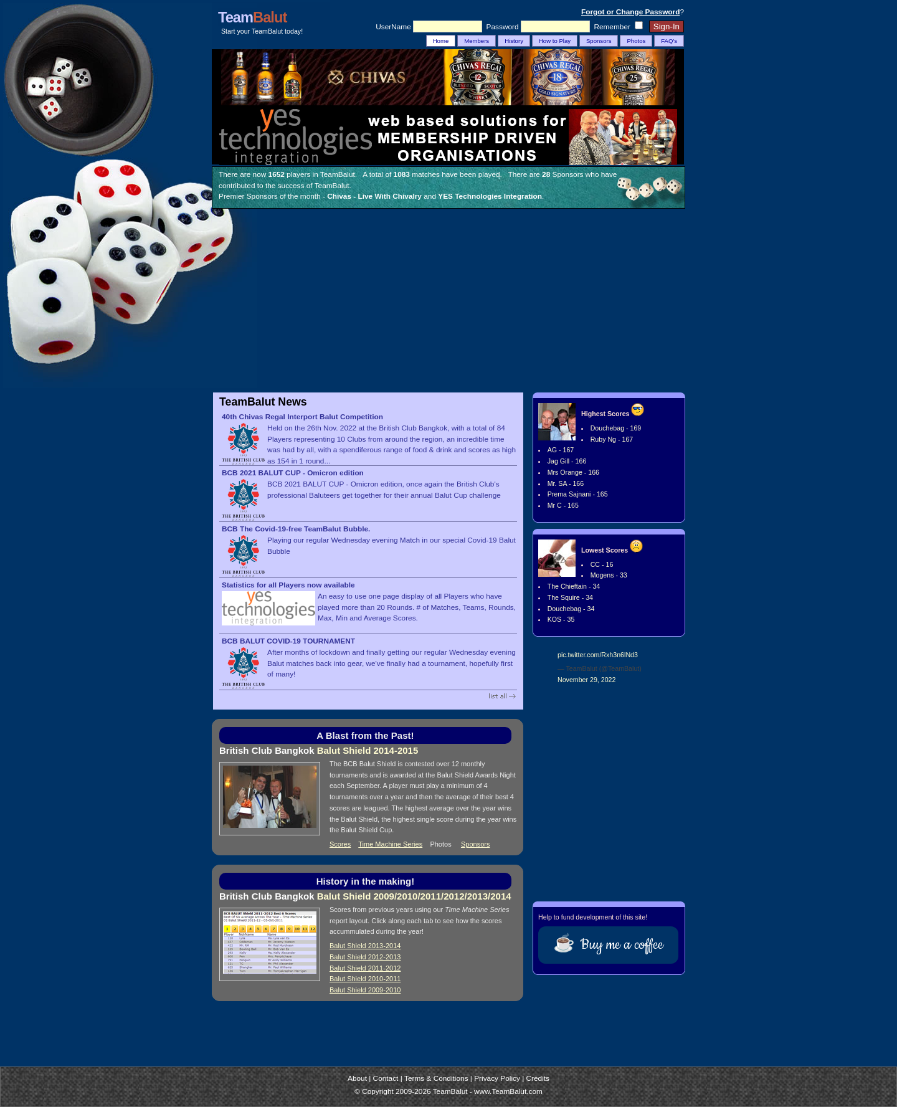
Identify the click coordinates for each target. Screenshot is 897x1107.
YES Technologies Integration (490, 196)
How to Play (555, 40)
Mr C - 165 (563, 505)
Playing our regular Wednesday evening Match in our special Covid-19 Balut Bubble (369, 541)
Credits (537, 1078)
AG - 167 (561, 450)
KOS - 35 (561, 619)
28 (546, 174)
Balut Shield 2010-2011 (365, 978)
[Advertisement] (448, 302)
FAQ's (669, 40)
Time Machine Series (390, 844)
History (514, 40)
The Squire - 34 (570, 597)
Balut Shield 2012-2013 (365, 957)
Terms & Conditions (436, 1078)
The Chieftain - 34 (574, 586)
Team (252, 17)
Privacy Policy (497, 1078)
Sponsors (598, 40)
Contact (386, 1078)
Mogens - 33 (609, 575)
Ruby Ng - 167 (612, 439)
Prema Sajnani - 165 (578, 494)
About (357, 1078)
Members (476, 40)
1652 (276, 174)
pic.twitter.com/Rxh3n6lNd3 (598, 654)
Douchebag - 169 (616, 428)
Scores (340, 844)
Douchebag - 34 (571, 608)
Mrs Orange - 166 (573, 472)
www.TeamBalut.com (508, 1091)
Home (441, 40)
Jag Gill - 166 (567, 461)
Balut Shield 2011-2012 (365, 968)
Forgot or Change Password (630, 11)
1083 (402, 174)
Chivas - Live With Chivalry (374, 196)
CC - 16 (602, 564)
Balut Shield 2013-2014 (365, 945)
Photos (636, 40)
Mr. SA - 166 (566, 483)
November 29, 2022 (586, 679)
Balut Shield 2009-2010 (365, 990)
